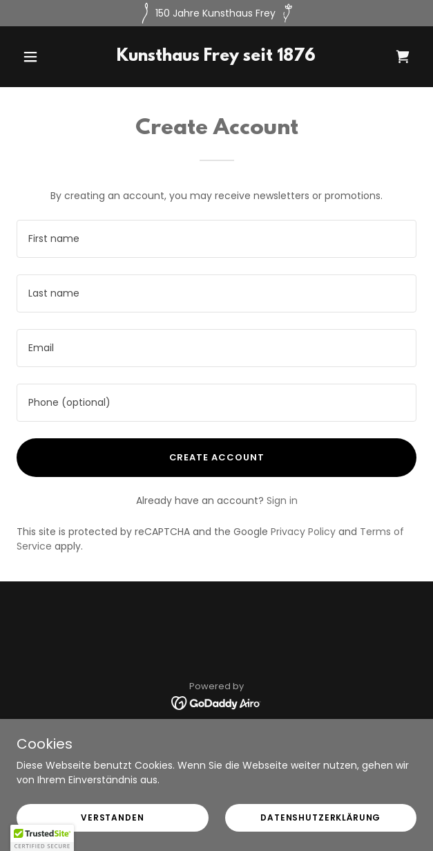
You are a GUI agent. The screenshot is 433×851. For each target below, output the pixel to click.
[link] (216, 57)
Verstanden (112, 817)
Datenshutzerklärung (320, 817)
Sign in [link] (282, 500)
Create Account (216, 457)
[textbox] (216, 239)
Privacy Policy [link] (303, 532)
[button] (47, 57)
